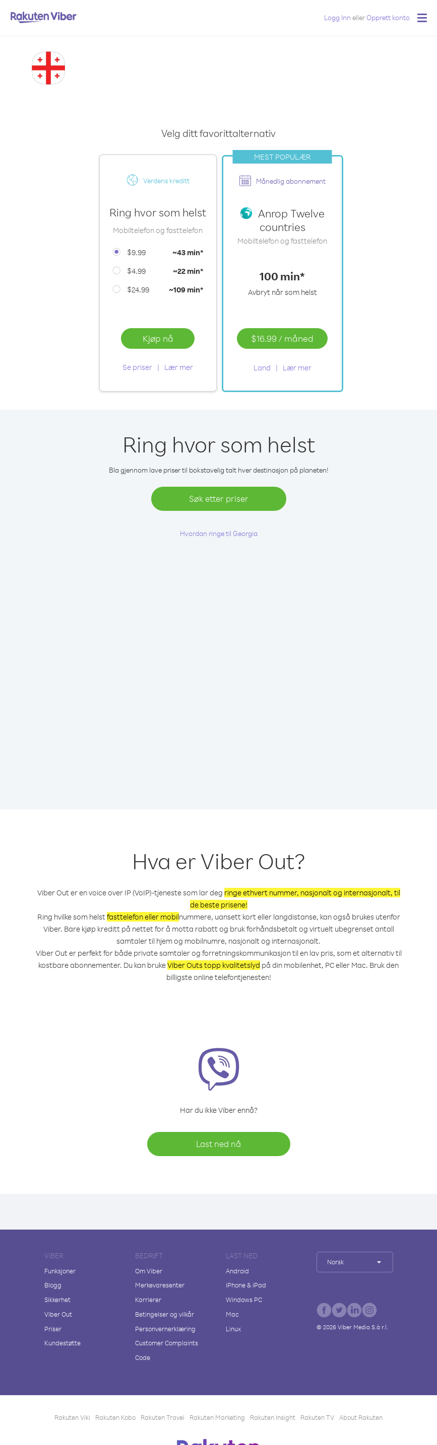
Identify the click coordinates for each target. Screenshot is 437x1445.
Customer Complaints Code (166, 1350)
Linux (233, 1329)
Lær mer (178, 367)
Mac (232, 1314)
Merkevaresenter (159, 1285)
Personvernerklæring (165, 1329)
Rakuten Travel (162, 1417)
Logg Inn (337, 17)
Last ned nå (218, 1143)
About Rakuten (361, 1417)
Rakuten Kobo (115, 1417)
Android (237, 1271)
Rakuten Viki (72, 1417)
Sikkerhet (57, 1300)
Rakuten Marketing (217, 1417)
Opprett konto (388, 17)
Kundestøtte (62, 1343)
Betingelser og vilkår (164, 1314)
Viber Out (58, 1314)
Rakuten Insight (272, 1417)
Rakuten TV (317, 1417)
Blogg (52, 1285)
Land (262, 367)
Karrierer (148, 1300)
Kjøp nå (158, 338)
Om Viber (148, 1271)
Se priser (137, 367)
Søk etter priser (218, 498)
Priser (52, 1329)
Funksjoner (60, 1271)
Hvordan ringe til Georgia (219, 533)
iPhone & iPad (246, 1285)
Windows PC (244, 1300)
